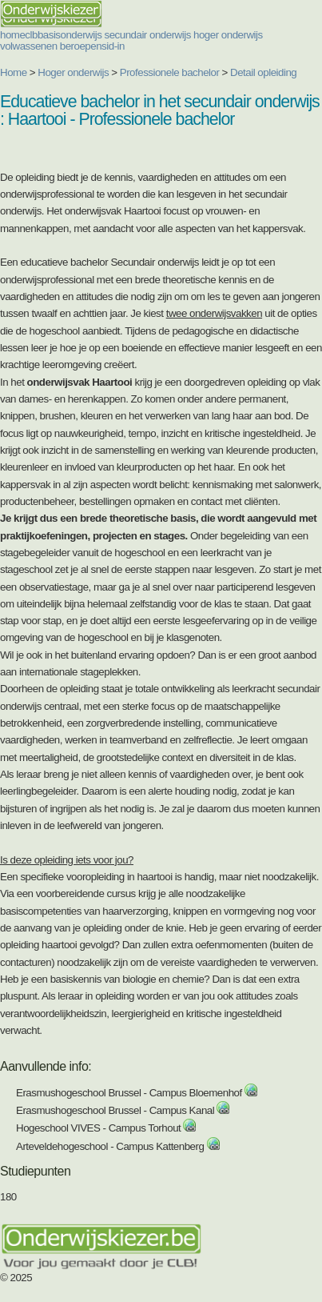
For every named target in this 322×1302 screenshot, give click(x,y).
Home (13, 72)
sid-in (113, 46)
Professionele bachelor (170, 72)
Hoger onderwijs (73, 72)
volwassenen (29, 46)
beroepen (80, 46)
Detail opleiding (263, 72)
